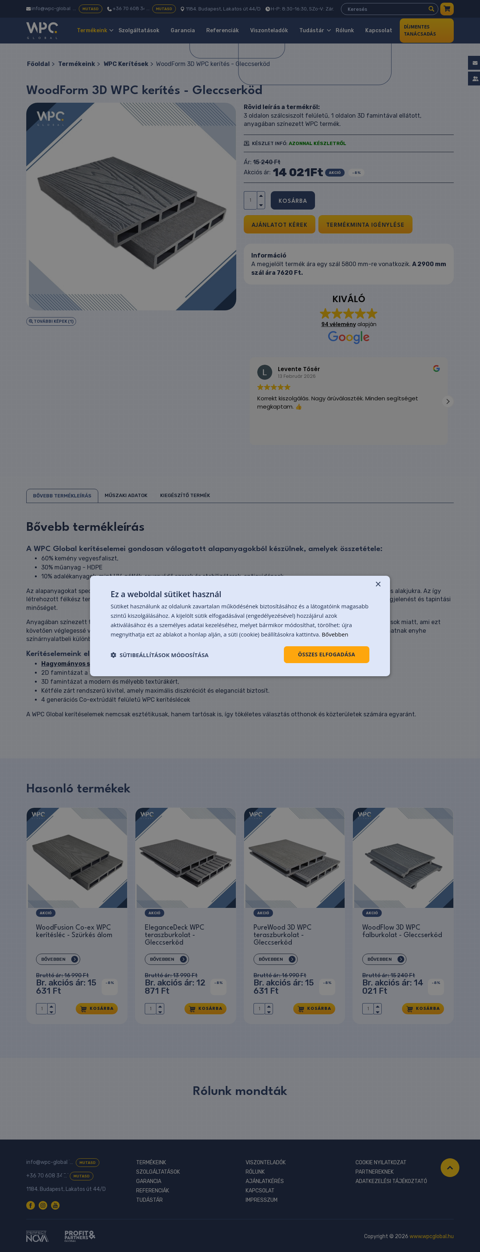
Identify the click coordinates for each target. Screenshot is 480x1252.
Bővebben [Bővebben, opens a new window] (335, 634)
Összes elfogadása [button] (326, 654)
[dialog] (240, 626)
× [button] (378, 584)
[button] (159, 654)
